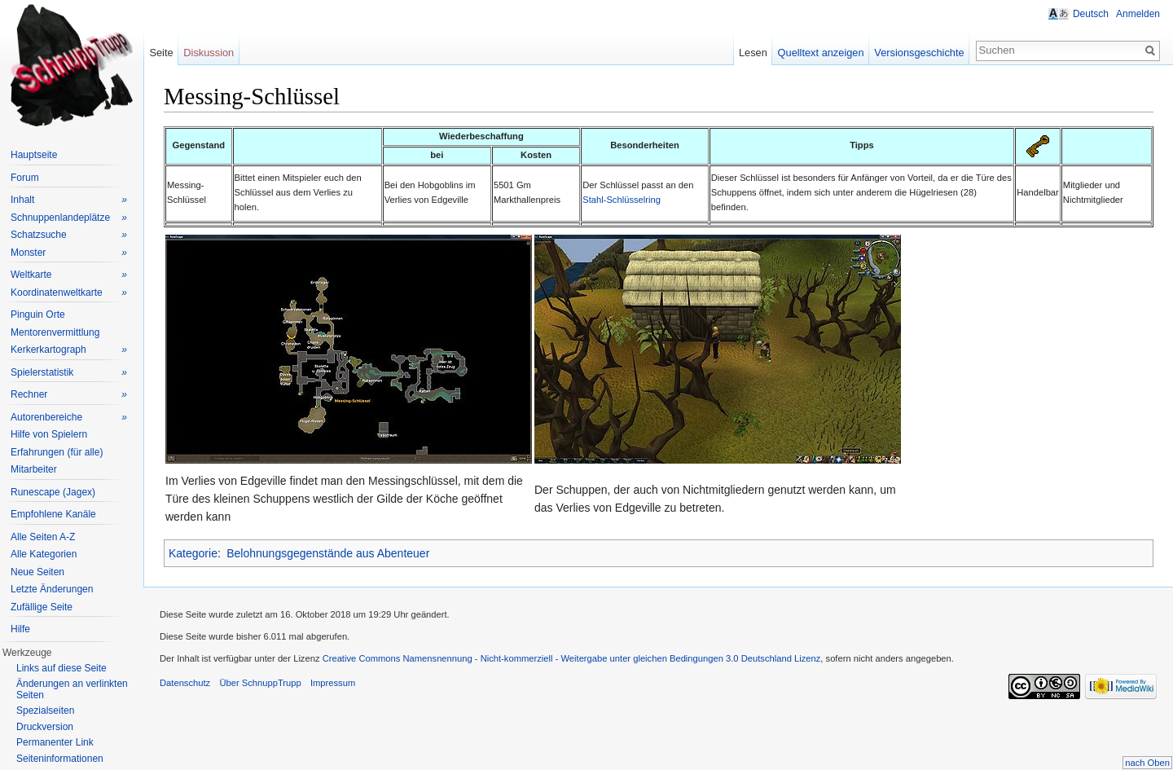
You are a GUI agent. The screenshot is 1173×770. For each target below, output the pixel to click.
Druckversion (44, 727)
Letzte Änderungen (52, 589)
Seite (161, 52)
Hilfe (20, 629)
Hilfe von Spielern (49, 434)
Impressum (332, 683)
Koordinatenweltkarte (69, 293)
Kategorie (193, 553)
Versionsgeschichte (919, 52)
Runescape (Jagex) (53, 492)
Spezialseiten (45, 710)
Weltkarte (69, 275)
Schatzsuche (69, 235)
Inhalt (69, 200)
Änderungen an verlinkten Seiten (72, 689)
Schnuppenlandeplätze (69, 218)
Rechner (69, 395)
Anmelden (1138, 14)
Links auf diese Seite (61, 668)
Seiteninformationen (59, 758)
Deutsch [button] (1091, 14)
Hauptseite (34, 155)
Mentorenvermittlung (55, 332)
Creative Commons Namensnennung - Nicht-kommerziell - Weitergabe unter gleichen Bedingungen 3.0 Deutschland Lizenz (572, 658)
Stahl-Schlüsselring (621, 200)
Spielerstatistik (69, 373)
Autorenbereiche (69, 417)
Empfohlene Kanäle (53, 514)
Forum (25, 177)
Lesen (753, 52)
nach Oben (1147, 763)
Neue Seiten (37, 572)
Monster (69, 253)
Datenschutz (185, 683)
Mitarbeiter (34, 469)
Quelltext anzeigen (821, 52)
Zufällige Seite (41, 607)
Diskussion (208, 52)
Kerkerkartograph (69, 350)
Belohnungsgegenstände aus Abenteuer (327, 553)
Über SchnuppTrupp (260, 683)
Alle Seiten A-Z (43, 537)
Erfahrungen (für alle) (57, 452)
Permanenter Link (55, 742)
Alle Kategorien (44, 554)
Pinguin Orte (38, 314)
